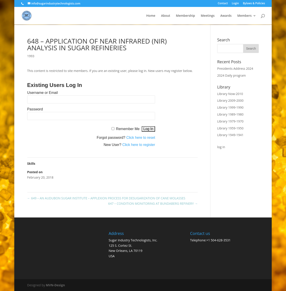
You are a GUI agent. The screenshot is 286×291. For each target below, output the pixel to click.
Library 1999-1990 (230, 107)
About (165, 16)
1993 (30, 56)
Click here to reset (140, 137)
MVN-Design (55, 285)
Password (35, 109)
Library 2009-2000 (230, 100)
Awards (225, 16)
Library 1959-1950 (230, 128)
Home (151, 16)
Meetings (207, 16)
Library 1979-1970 (230, 121)
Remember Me (128, 129)
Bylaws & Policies (254, 3)
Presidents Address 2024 (235, 68)
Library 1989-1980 (230, 114)
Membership (185, 16)
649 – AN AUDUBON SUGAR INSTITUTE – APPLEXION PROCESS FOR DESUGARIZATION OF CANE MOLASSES (106, 198)
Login (235, 3)
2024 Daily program (231, 75)
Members (244, 16)
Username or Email (42, 93)
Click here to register (138, 145)
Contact (223, 3)
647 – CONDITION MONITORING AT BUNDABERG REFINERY (153, 203)
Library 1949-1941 (230, 135)
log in (221, 147)
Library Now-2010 (230, 94)
